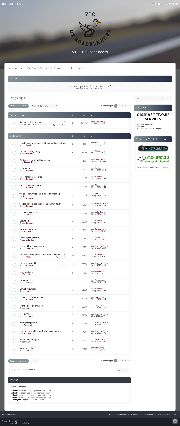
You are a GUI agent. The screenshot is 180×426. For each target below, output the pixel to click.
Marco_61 (99, 142)
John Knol (99, 121)
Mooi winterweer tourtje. (30, 176)
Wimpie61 (27, 124)
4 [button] (125, 105)
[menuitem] (19, 4)
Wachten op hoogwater (30, 339)
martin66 (98, 193)
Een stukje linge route (29, 237)
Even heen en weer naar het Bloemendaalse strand (42, 142)
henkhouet (99, 339)
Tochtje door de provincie (31, 305)
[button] (129, 105)
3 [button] (122, 105)
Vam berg (24, 280)
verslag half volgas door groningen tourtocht (40, 203)
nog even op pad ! (27, 262)
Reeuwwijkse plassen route (31, 245)
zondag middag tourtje (30, 151)
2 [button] (119, 105)
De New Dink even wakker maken (34, 159)
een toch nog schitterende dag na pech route (40, 330)
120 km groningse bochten (31, 297)
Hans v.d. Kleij (29, 162)
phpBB (14, 421)
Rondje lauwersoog (28, 212)
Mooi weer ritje (26, 347)
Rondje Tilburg (26, 313)
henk (97, 168)
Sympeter (99, 280)
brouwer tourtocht (28, 228)
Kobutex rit (24, 220)
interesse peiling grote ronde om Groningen (39, 254)
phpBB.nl (26, 423)
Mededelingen (40, 124)
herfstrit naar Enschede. (30, 185)
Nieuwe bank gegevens (30, 121)
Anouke (29, 145)
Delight (98, 305)
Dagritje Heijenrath (28, 322)
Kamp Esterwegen (27, 288)
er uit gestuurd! (26, 271)
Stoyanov (99, 347)
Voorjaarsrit (25, 168)
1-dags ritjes (16, 97)
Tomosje (29, 153)
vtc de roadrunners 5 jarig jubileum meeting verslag (39, 194)
